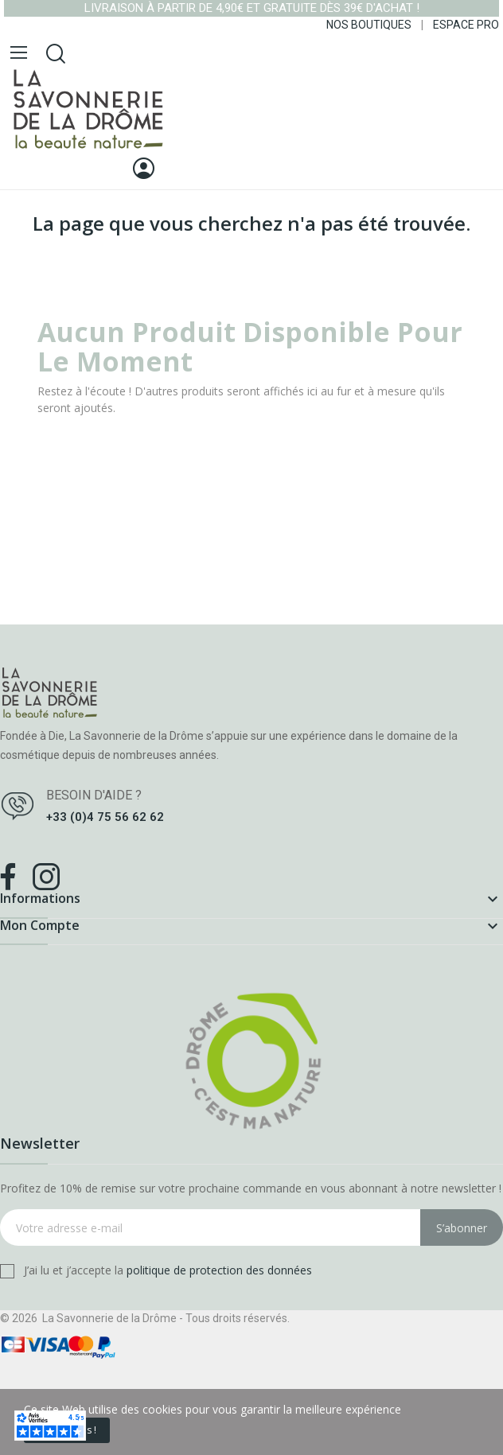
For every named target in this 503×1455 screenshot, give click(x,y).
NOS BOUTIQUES (368, 24)
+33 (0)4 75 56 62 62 (105, 817)
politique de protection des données (219, 1270)
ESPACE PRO (466, 24)
